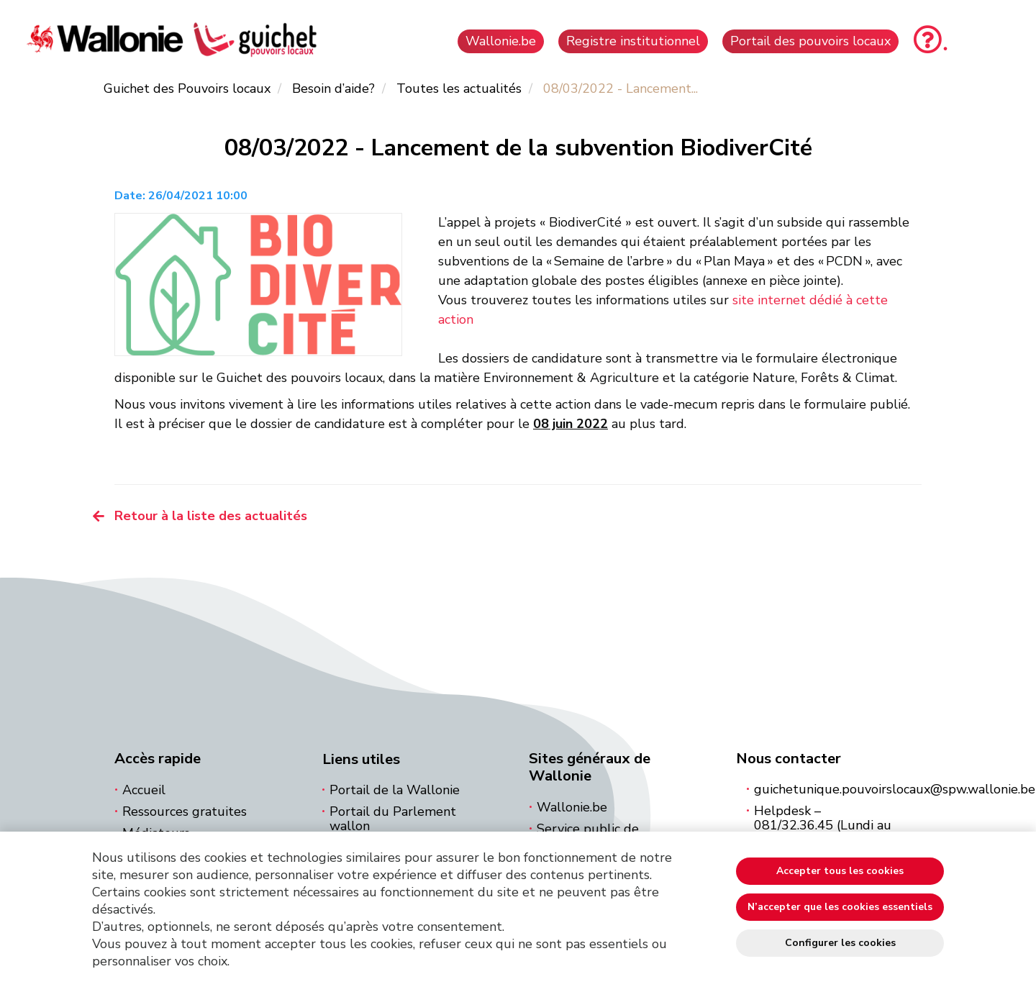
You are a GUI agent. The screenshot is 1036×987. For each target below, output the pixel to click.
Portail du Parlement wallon (393, 818)
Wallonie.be (572, 807)
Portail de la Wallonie (395, 790)
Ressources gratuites (184, 811)
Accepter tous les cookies (840, 871)
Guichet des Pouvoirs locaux (187, 88)
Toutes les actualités (459, 88)
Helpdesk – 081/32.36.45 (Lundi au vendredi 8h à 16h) (822, 825)
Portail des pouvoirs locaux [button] (810, 41)
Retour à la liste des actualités (210, 515)
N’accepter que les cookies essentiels (840, 907)
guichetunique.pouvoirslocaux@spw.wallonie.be (894, 789)
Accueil (143, 790)
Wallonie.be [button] (500, 41)
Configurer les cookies (840, 943)
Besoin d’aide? (333, 88)
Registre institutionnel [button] (633, 41)
